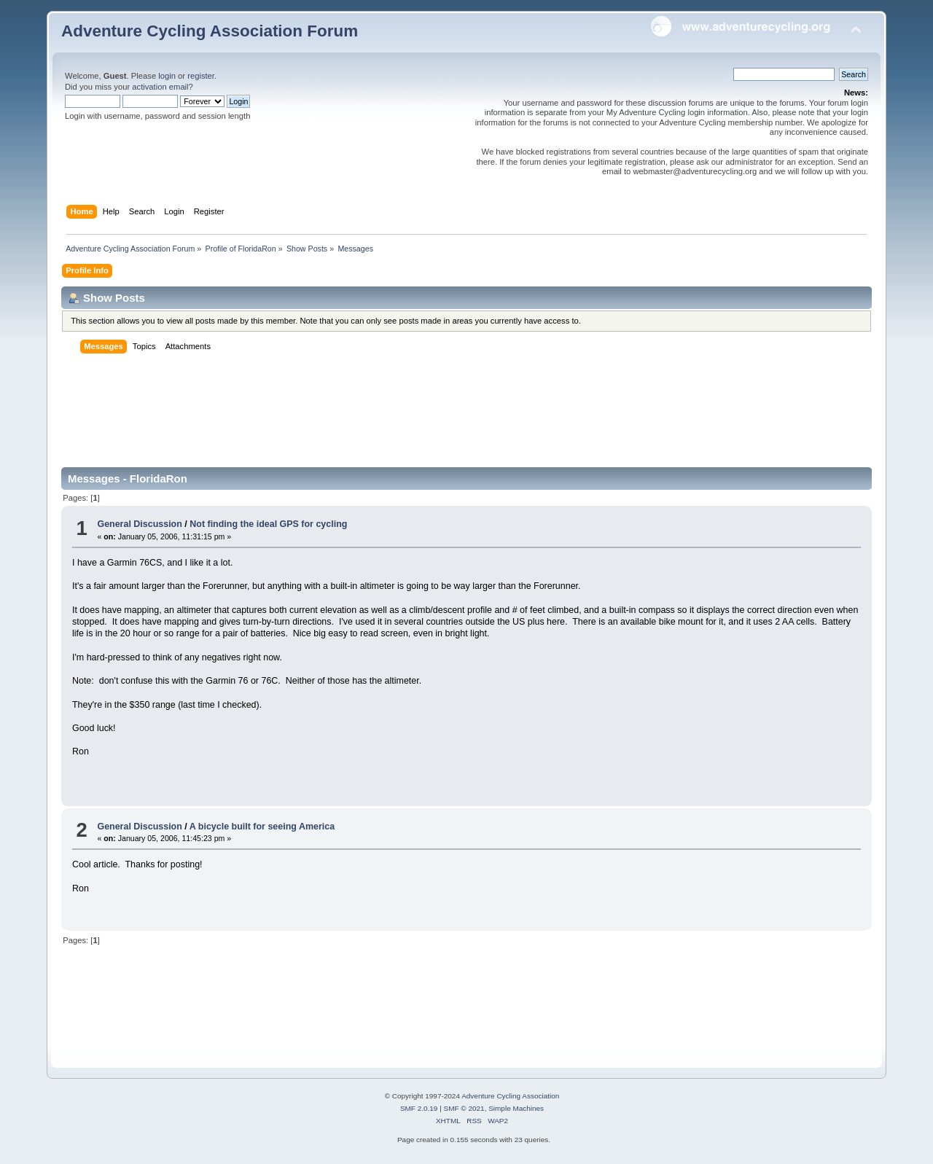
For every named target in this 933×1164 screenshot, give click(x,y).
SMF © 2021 (464, 1108)
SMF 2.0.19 (419, 1108)
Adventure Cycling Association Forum (209, 31)
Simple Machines (516, 1108)
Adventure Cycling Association (510, 1096)
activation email (160, 86)
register (200, 75)
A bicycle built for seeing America (262, 826)
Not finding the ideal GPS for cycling (268, 524)
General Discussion (139, 524)
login (167, 75)
